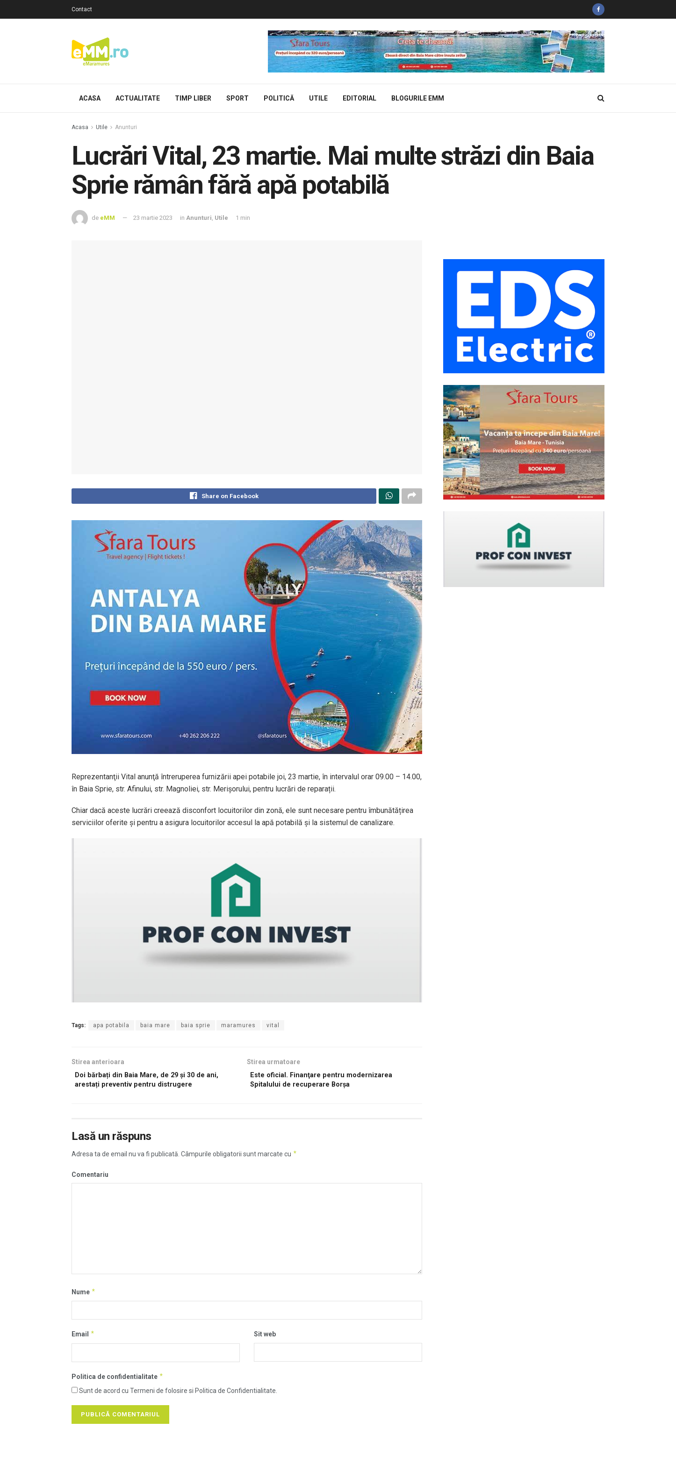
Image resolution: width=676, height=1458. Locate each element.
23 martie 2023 (153, 217)
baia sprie (195, 1027)
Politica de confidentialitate (118, 1382)
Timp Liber (193, 98)
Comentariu (90, 1180)
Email (83, 1340)
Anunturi (126, 127)
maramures (238, 1027)
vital (273, 1027)
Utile (318, 98)
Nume (84, 1297)
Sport (237, 98)
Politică (279, 98)
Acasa (90, 98)
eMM (107, 217)
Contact (82, 9)
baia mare (155, 1027)
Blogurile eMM (417, 98)
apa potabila (111, 1027)
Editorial (359, 98)
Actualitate (137, 98)
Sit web (265, 1340)
